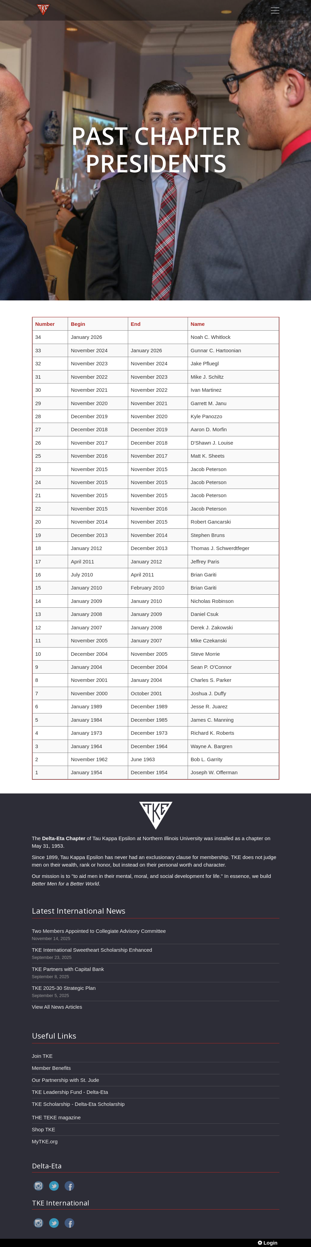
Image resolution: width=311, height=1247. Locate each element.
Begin (78, 324)
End (136, 324)
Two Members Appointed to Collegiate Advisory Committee (99, 931)
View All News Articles (57, 1007)
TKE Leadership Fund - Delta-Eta (70, 1092)
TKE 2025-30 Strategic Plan (64, 988)
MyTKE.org (45, 1141)
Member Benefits (51, 1068)
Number (45, 324)
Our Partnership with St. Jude (65, 1080)
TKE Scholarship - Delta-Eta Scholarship (78, 1104)
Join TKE (42, 1056)
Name (198, 324)
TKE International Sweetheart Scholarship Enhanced (92, 950)
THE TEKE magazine (56, 1117)
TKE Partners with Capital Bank (68, 969)
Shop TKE (43, 1129)
